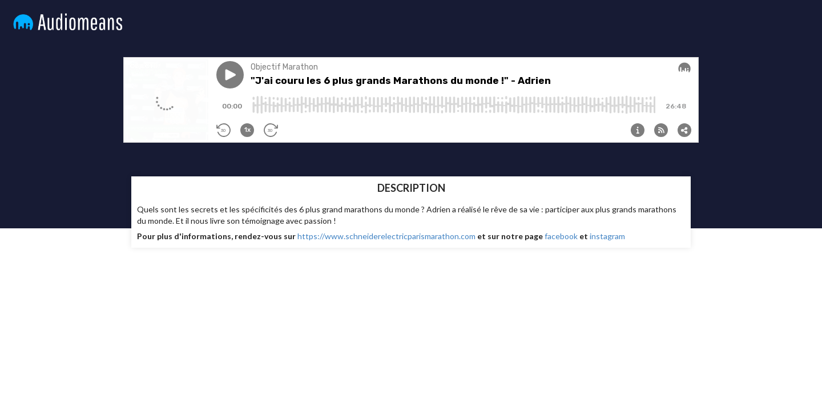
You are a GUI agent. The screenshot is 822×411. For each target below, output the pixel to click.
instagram (608, 236)
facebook (561, 236)
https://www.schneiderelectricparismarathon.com (386, 236)
